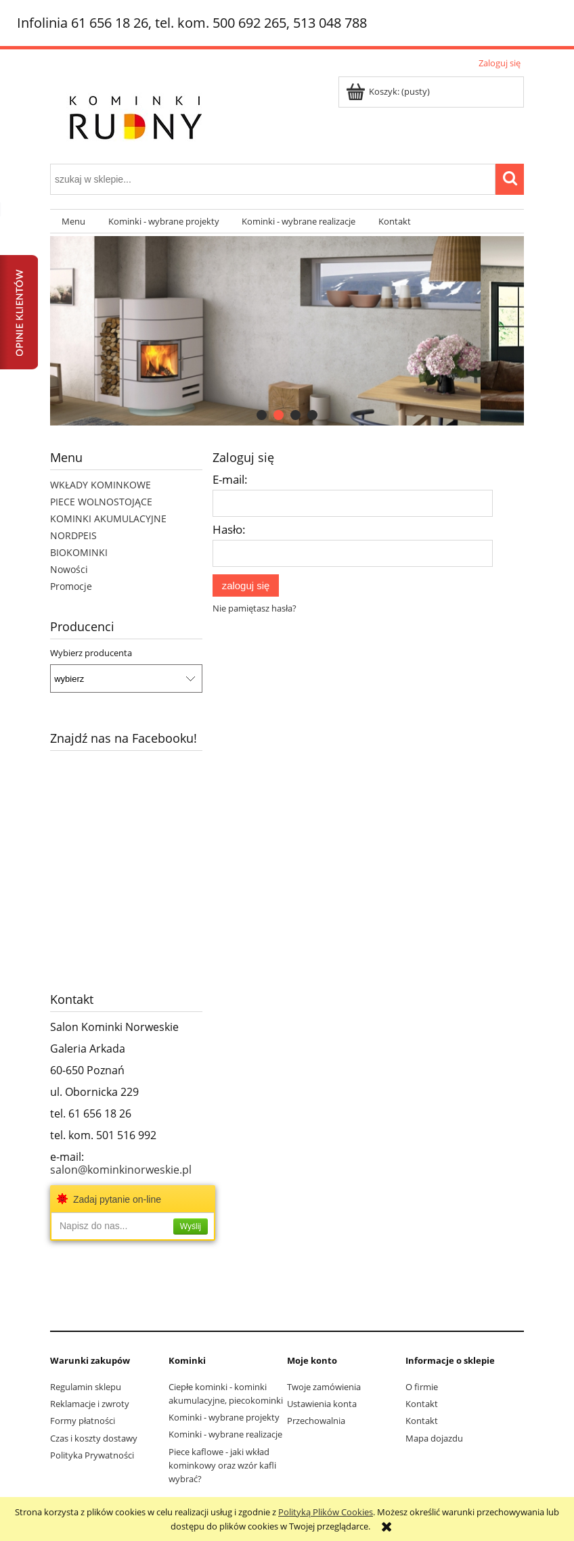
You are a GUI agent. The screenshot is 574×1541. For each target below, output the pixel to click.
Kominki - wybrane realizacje (225, 1434)
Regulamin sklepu (85, 1387)
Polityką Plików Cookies (325, 1512)
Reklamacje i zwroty (89, 1404)
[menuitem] (73, 221)
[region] (287, 331)
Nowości (69, 569)
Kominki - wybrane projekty (224, 1417)
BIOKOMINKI (79, 552)
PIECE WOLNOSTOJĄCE (101, 501)
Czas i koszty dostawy (93, 1438)
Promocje (71, 586)
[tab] (262, 415)
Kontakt (421, 1404)
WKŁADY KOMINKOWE (100, 484)
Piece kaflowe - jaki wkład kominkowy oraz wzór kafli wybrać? (222, 1465)
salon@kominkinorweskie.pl (121, 1169)
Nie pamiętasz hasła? (254, 608)
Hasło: (229, 529)
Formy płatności (82, 1420)
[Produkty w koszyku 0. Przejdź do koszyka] (389, 91)
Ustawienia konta (322, 1404)
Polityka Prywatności (92, 1455)
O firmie (421, 1387)
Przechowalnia (316, 1420)
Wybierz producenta (91, 653)
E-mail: (230, 479)
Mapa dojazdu (434, 1438)
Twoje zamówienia (324, 1387)
